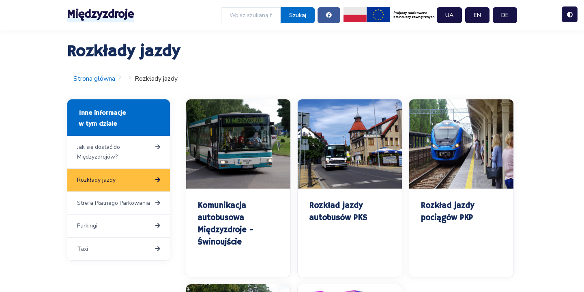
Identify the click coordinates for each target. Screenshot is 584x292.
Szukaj (297, 15)
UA (449, 15)
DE (505, 15)
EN (477, 15)
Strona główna (94, 78)
